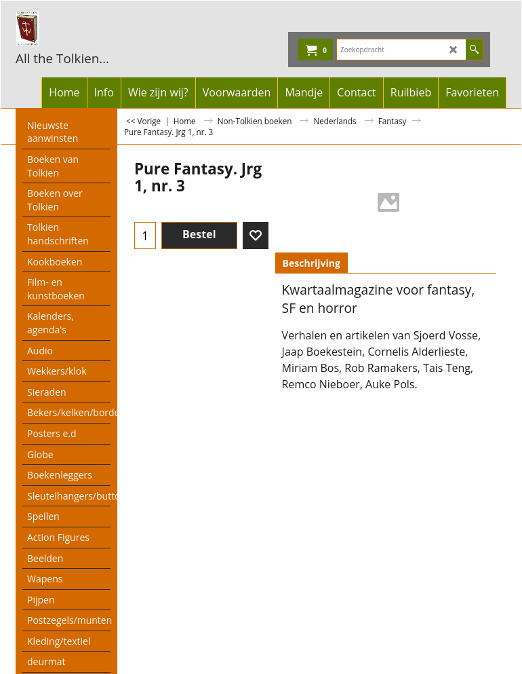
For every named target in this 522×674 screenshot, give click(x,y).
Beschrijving (311, 263)
